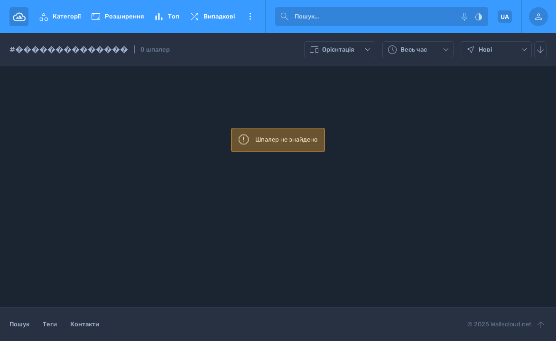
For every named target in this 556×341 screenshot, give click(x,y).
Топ (166, 16)
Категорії (59, 16)
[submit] (284, 16)
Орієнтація (340, 50)
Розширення (117, 16)
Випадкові (212, 16)
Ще (250, 16)
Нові (497, 50)
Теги (50, 324)
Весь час (419, 50)
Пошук (19, 324)
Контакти (84, 324)
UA (504, 16)
